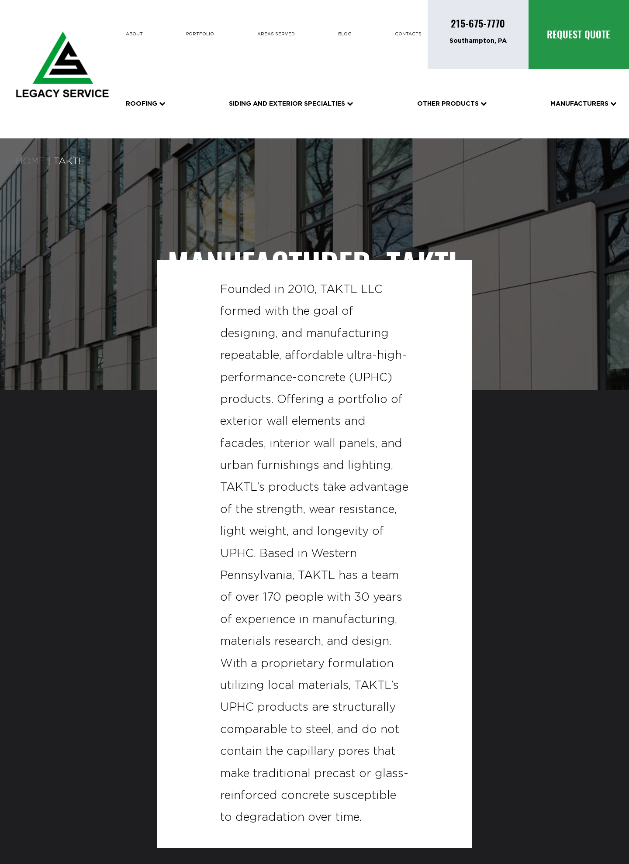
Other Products (452, 103)
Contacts (408, 34)
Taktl (68, 161)
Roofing (145, 103)
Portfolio (200, 34)
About (134, 34)
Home (30, 161)
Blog (345, 34)
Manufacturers (583, 103)
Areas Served (276, 34)
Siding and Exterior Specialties (291, 103)
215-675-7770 (478, 23)
